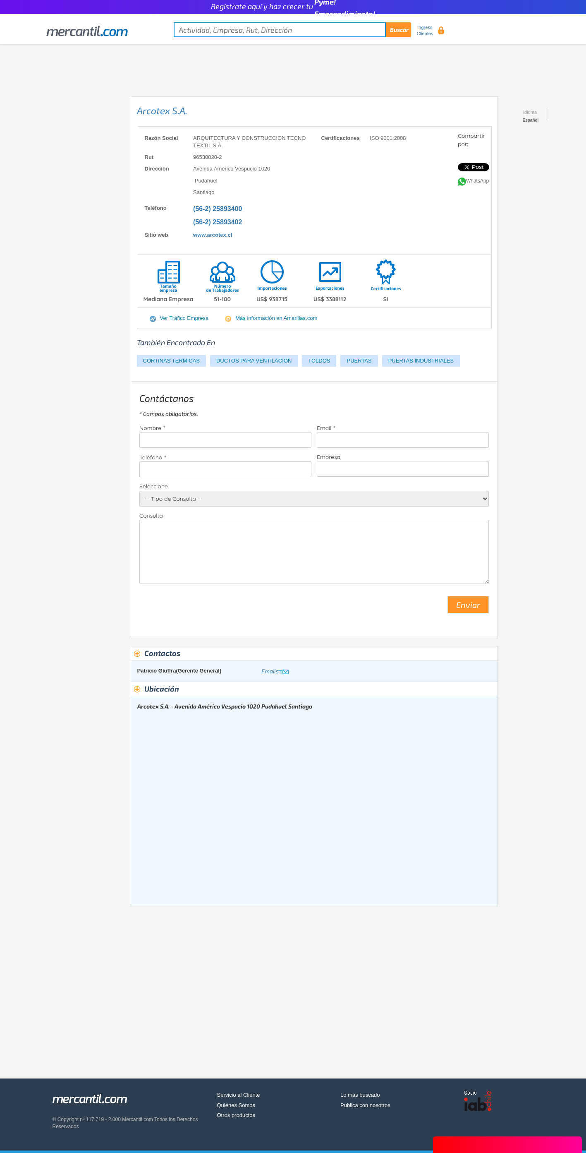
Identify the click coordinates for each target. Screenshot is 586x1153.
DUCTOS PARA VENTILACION (254, 361)
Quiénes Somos (236, 1105)
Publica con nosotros (365, 1105)
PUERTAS (359, 361)
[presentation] (202, 608)
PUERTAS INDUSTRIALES (421, 361)
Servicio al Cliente (238, 1095)
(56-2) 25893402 (217, 222)
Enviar (468, 605)
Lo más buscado (360, 1095)
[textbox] (292, 29)
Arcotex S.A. (162, 110)
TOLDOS (319, 361)
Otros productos (236, 1115)
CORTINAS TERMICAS (171, 361)
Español (531, 120)
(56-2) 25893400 (217, 208)
